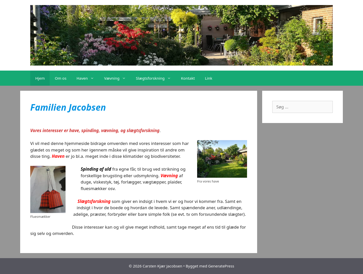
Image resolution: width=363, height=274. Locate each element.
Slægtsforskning (156, 78)
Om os (60, 78)
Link (208, 78)
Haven (87, 78)
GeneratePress (221, 265)
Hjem (40, 78)
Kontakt (188, 78)
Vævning (117, 78)
